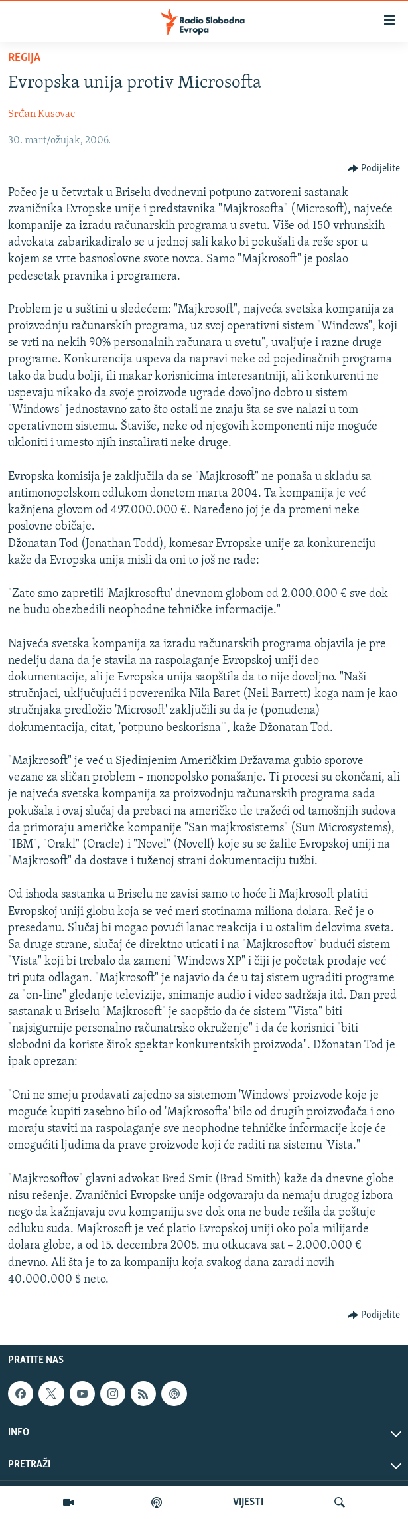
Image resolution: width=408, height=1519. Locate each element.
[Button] (374, 168)
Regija (24, 58)
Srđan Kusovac (41, 114)
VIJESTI (248, 1502)
